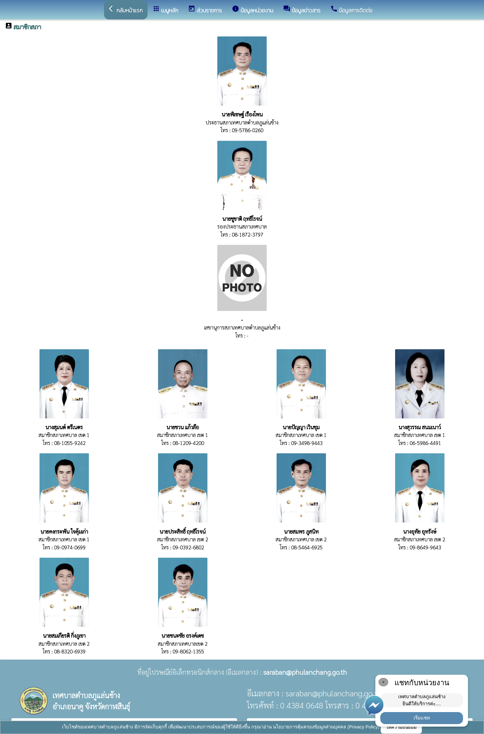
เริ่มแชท (422, 717)
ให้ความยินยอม (401, 727)
